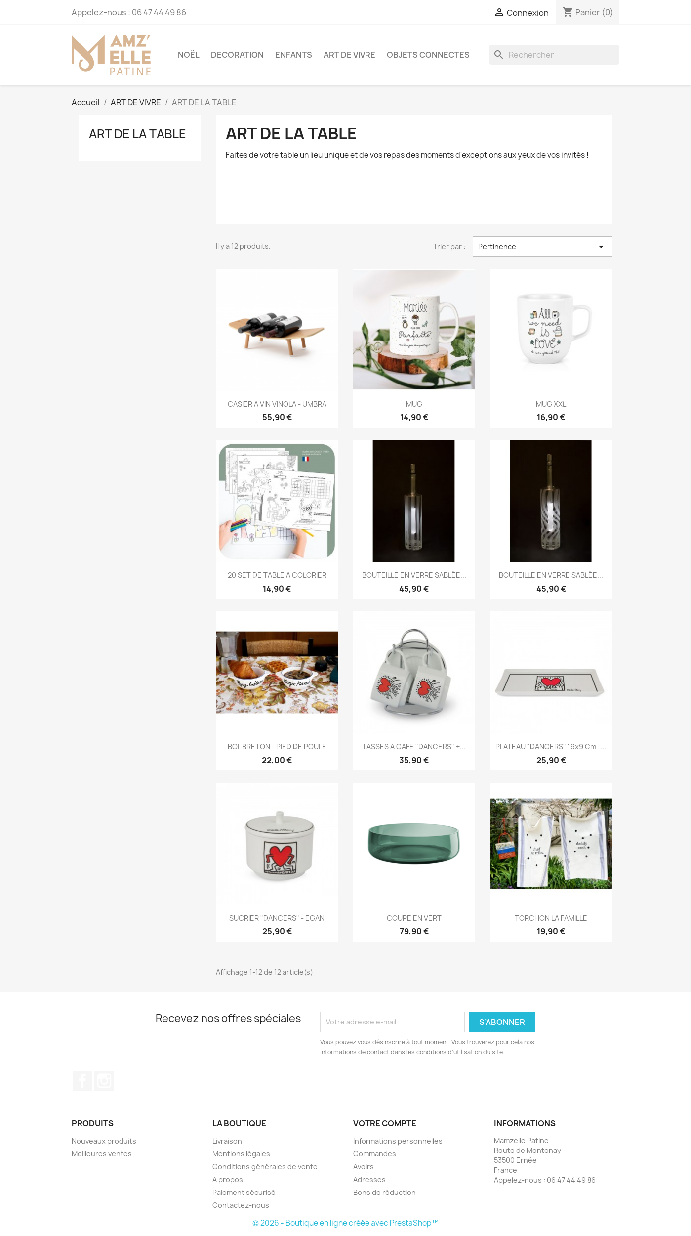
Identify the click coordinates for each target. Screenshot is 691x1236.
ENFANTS (293, 54)
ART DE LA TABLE (137, 134)
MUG (414, 404)
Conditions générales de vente (265, 1166)
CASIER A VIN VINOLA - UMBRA (277, 404)
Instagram (104, 1081)
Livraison (227, 1141)
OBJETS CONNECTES (428, 54)
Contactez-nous (240, 1205)
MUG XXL (551, 404)
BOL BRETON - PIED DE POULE (277, 746)
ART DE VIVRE (349, 54)
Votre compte (384, 1123)
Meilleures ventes (102, 1153)
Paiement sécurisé (244, 1192)
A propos (227, 1179)
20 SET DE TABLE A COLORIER (277, 575)
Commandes (374, 1153)
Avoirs (363, 1166)
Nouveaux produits (104, 1141)
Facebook (82, 1081)
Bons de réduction (384, 1192)
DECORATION (237, 54)
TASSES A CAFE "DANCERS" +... (414, 746)
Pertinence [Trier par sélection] (542, 247)
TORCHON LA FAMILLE (551, 918)
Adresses (369, 1179)
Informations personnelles (398, 1141)
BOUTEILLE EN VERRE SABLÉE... (414, 575)
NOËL (189, 54)
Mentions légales (241, 1153)
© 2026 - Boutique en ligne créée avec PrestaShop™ (345, 1223)
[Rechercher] (554, 55)
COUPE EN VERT (414, 918)
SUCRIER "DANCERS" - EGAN (277, 918)
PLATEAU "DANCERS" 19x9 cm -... (551, 746)
